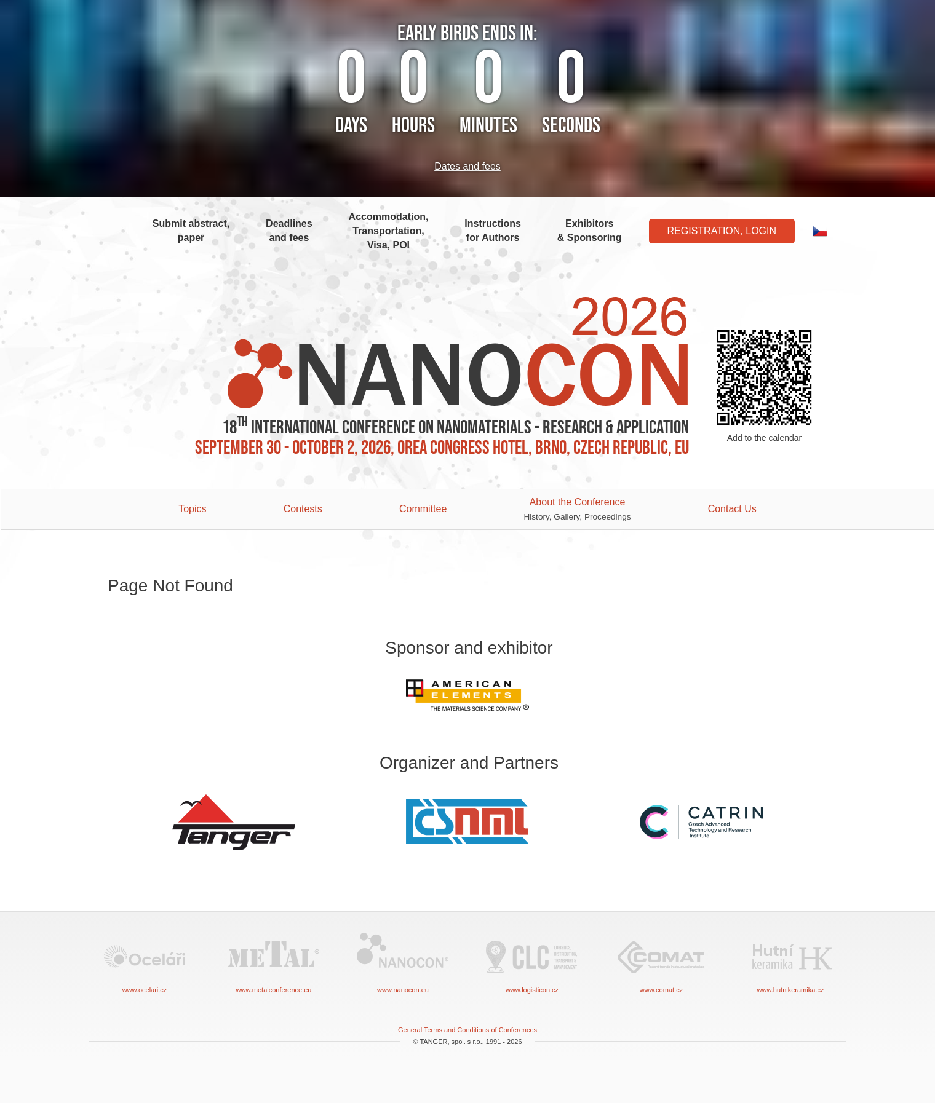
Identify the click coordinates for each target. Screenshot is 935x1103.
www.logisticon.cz (532, 962)
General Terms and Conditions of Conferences (467, 1030)
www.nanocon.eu (403, 962)
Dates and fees (467, 166)
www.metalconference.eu (274, 962)
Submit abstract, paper (191, 230)
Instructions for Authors (492, 230)
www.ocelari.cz (144, 962)
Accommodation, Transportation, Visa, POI (389, 231)
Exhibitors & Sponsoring (589, 230)
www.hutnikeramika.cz (790, 962)
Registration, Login (722, 231)
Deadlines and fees (289, 230)
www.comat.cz (661, 962)
